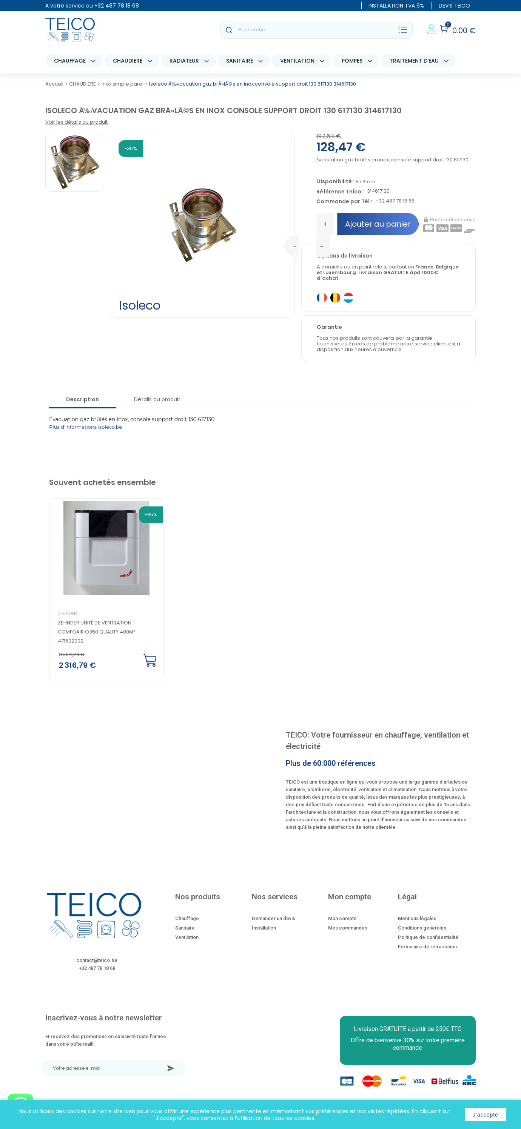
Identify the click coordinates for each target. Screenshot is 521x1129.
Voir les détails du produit (76, 122)
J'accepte (485, 1115)
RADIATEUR (184, 60)
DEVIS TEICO (454, 5)
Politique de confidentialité (428, 937)
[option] (100, 590)
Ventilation (187, 937)
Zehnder (67, 613)
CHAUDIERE (127, 60)
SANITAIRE (239, 60)
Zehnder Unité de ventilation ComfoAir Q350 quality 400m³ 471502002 (96, 631)
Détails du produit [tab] (157, 399)
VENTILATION (297, 60)
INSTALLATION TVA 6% (396, 5)
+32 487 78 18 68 (116, 5)
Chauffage (187, 918)
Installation (264, 928)
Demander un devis (273, 918)
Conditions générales (422, 928)
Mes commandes (347, 928)
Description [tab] (82, 399)
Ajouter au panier (378, 224)
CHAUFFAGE (70, 60)
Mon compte (342, 918)
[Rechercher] (316, 30)
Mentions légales (417, 918)
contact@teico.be (96, 960)
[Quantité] (325, 224)
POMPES (352, 60)
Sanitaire (185, 928)
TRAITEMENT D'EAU (414, 60)
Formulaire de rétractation (427, 947)
